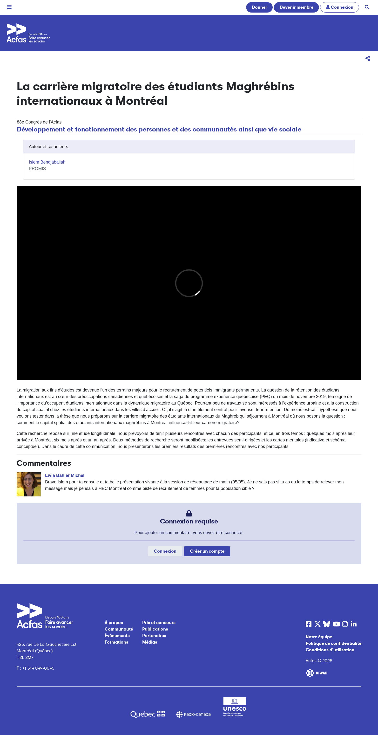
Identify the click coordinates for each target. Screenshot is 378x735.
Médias (149, 642)
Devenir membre (296, 7)
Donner (259, 7)
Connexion (165, 551)
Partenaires (154, 635)
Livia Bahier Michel (64, 475)
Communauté (119, 629)
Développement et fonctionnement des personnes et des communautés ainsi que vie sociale (159, 129)
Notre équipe (319, 636)
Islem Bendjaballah (47, 162)
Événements (117, 635)
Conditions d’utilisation (330, 649)
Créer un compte (207, 551)
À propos (114, 622)
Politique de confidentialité (333, 643)
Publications (155, 629)
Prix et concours (159, 622)
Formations (116, 642)
